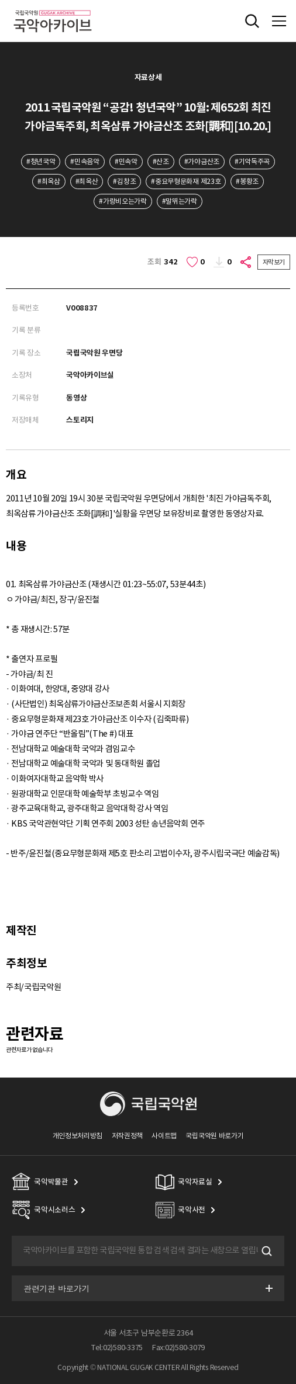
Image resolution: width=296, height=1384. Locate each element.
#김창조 (124, 181)
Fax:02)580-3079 (178, 1347)
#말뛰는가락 (179, 201)
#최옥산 (86, 181)
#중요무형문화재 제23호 (186, 181)
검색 (265, 1251)
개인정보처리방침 (78, 1135)
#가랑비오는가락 (123, 201)
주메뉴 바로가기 (0, 0)
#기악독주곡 (252, 161)
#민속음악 (84, 161)
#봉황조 (247, 181)
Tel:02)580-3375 (117, 1347)
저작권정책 (127, 1135)
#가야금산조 (201, 161)
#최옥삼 (48, 181)
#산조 (161, 161)
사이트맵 (164, 1135)
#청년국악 (40, 161)
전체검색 (252, 21)
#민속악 (126, 161)
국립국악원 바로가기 (214, 1135)
